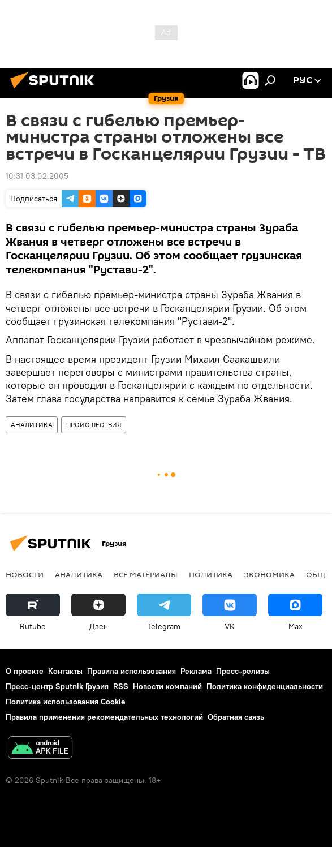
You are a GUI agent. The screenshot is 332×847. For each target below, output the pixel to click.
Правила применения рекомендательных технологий (104, 717)
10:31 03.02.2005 (37, 176)
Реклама (196, 671)
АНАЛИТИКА (32, 424)
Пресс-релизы (243, 671)
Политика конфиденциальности (264, 686)
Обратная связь (236, 717)
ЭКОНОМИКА (269, 574)
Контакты (65, 671)
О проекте (25, 671)
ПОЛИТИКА (210, 574)
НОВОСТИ (25, 574)
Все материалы (146, 574)
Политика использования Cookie (66, 701)
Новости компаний (167, 686)
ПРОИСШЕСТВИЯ (93, 424)
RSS (120, 686)
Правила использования (131, 671)
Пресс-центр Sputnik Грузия (57, 686)
